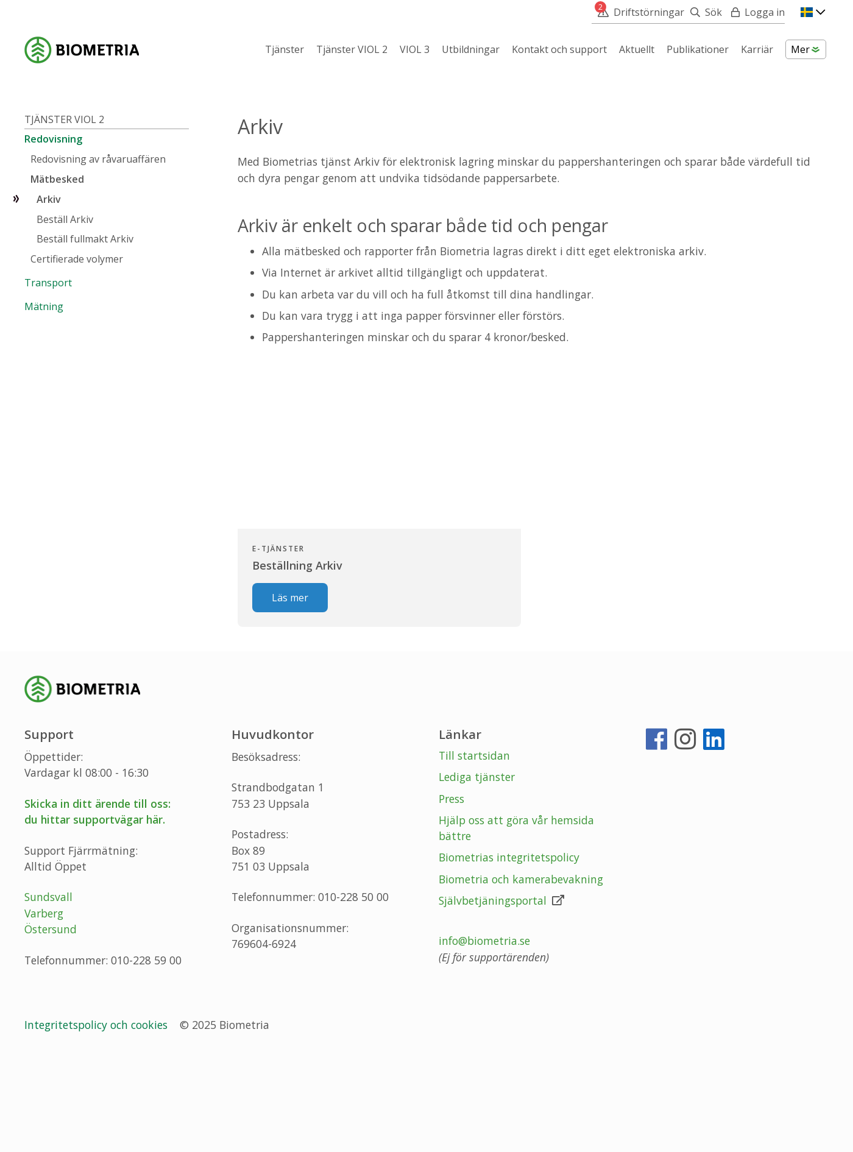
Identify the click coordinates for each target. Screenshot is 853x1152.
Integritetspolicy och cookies (97, 1119)
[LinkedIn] (713, 838)
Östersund (50, 1024)
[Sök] (703, 12)
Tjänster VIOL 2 (64, 214)
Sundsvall (48, 991)
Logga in (765, 12)
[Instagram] (685, 838)
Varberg (43, 1008)
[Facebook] (656, 838)
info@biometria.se (484, 1035)
